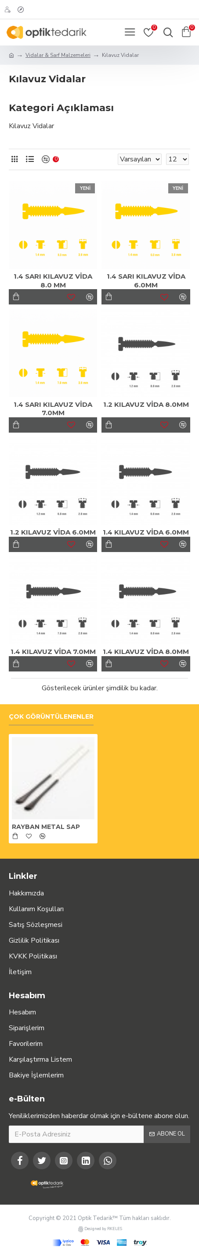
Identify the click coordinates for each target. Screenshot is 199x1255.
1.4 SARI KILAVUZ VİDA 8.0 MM (53, 280)
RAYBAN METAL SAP (46, 827)
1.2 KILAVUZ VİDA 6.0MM (53, 532)
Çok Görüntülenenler (51, 716)
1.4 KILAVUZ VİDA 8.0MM (146, 651)
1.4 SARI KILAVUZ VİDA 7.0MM (53, 408)
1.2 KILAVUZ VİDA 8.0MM (146, 404)
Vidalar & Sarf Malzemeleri (57, 55)
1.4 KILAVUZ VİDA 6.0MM (146, 532)
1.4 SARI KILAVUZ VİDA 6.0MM (146, 280)
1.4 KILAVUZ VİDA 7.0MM (53, 651)
